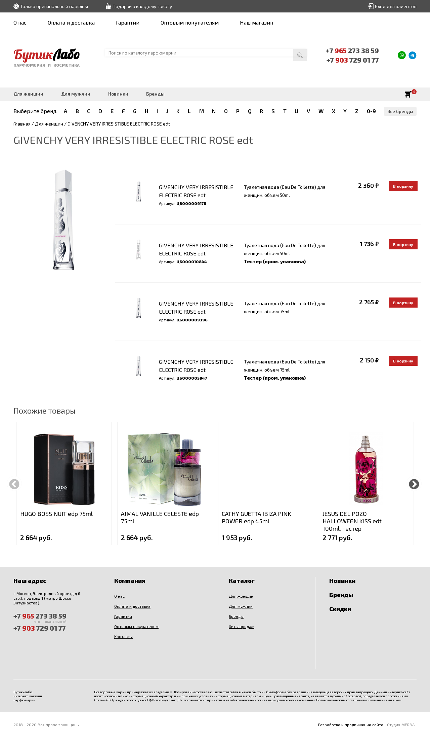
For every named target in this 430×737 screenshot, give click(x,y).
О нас (20, 22)
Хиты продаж (241, 626)
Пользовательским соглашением (341, 700)
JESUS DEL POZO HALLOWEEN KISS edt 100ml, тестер (352, 521)
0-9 (371, 111)
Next (414, 483)
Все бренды (400, 111)
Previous (14, 483)
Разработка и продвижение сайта (350, 724)
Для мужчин (75, 94)
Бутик (46, 54)
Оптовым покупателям (190, 22)
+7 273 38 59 (352, 50)
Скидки (340, 608)
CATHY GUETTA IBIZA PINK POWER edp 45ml (256, 517)
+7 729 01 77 (353, 60)
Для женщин (28, 94)
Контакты (123, 636)
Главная (22, 124)
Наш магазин (256, 22)
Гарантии (127, 22)
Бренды (155, 94)
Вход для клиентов (396, 6)
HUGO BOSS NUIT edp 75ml (56, 513)
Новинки (118, 94)
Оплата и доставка (71, 22)
